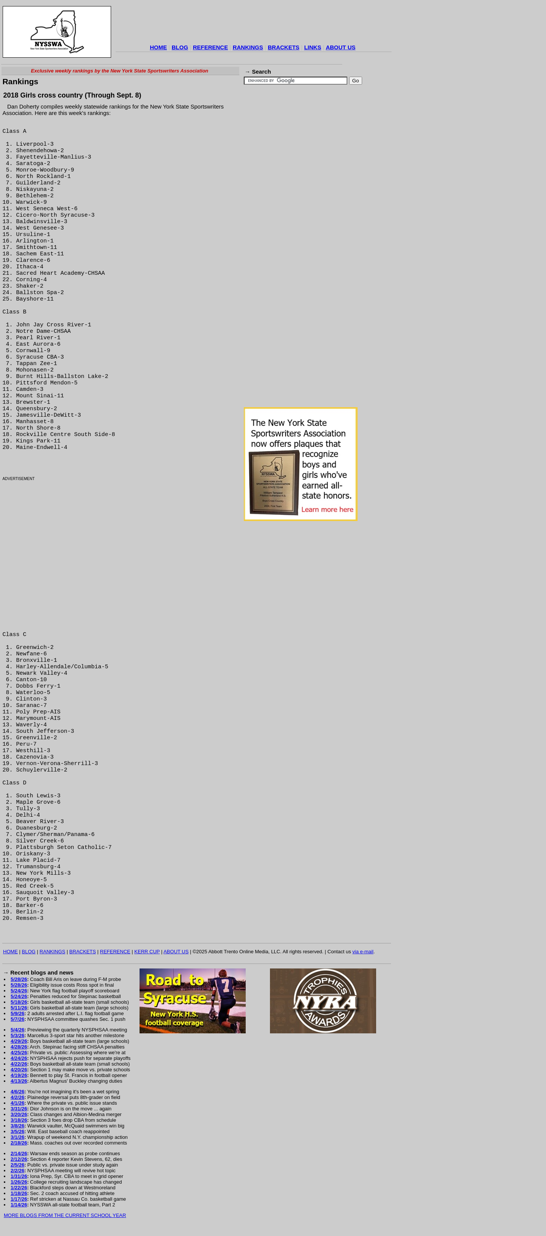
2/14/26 (19, 1153)
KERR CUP (147, 951)
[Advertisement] (254, 24)
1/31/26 (19, 1176)
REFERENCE (210, 47)
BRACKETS (283, 47)
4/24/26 (19, 1058)
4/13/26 (19, 1081)
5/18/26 (19, 1002)
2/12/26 (19, 1159)
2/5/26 (17, 1165)
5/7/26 (17, 1019)
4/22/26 (19, 1064)
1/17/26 (19, 1199)
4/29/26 (19, 1041)
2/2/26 (17, 1170)
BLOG (180, 47)
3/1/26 (17, 1137)
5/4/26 (17, 1030)
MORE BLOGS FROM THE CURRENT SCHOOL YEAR (65, 1215)
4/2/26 (17, 1097)
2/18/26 (19, 1143)
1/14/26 (19, 1205)
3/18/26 (19, 1120)
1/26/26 (19, 1182)
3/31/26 (19, 1109)
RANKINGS (248, 47)
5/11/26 (19, 1008)
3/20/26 (19, 1114)
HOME (158, 47)
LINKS (312, 47)
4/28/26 (19, 1047)
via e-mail (362, 951)
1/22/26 (19, 1187)
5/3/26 (17, 1035)
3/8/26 (17, 1126)
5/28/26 (19, 979)
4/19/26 (19, 1075)
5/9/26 (17, 1013)
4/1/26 (17, 1103)
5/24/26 (19, 991)
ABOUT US (340, 47)
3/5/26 (17, 1131)
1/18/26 (19, 1193)
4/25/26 (19, 1052)
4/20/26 (19, 1069)
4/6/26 (17, 1091)
